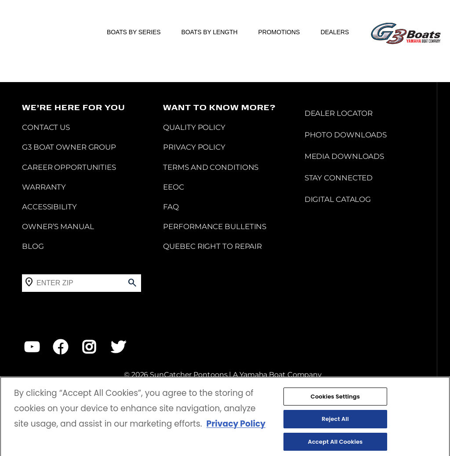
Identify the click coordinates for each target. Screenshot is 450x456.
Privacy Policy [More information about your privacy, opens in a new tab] (236, 429)
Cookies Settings (335, 401)
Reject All (335, 424)
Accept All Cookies (335, 446)
